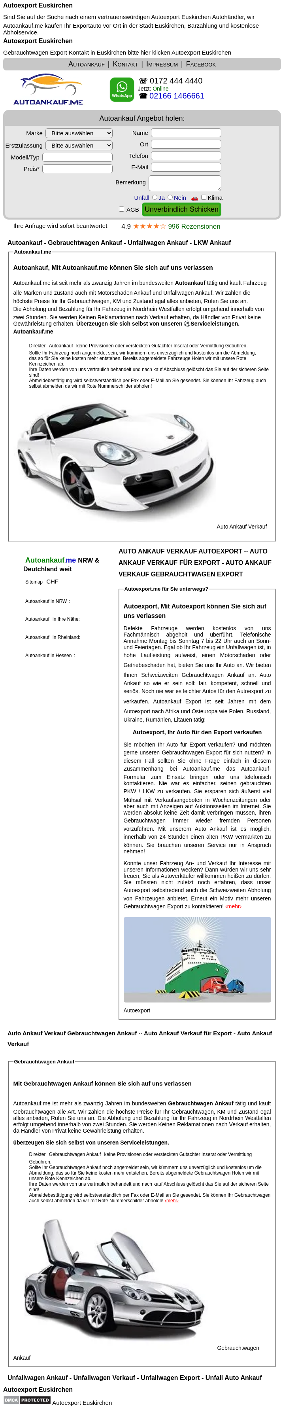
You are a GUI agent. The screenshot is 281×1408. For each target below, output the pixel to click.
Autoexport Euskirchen (38, 5)
